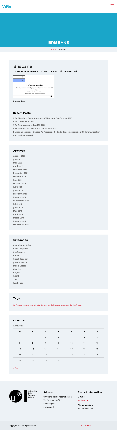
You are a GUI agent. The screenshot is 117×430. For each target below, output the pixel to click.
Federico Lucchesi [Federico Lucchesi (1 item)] (29, 305)
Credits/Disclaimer (85, 425)
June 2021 (18, 180)
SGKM (16, 276)
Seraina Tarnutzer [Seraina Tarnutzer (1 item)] (76, 305)
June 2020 (18, 190)
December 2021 (20, 173)
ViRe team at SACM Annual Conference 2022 (35, 128)
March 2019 (18, 217)
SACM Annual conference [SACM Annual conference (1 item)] (60, 305)
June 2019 (18, 207)
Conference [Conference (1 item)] (17, 305)
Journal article (20, 262)
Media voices (19, 265)
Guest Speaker (20, 259)
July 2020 (17, 187)
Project (16, 272)
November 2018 (20, 224)
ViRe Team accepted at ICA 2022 (29, 125)
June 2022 (18, 159)
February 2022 (20, 169)
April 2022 (18, 166)
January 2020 (19, 197)
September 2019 (21, 200)
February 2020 (20, 193)
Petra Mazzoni (31, 71)
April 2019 (18, 214)
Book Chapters (20, 248)
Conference (19, 252)
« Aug (15, 368)
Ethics (16, 255)
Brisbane (63, 49)
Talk (15, 279)
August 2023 (19, 156)
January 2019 (19, 221)
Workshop (18, 283)
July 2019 (17, 204)
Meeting (17, 269)
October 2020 (19, 183)
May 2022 (17, 162)
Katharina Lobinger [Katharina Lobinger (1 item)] (43, 305)
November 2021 (20, 176)
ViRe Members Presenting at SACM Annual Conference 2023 (42, 118)
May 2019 (17, 211)
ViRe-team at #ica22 (23, 121)
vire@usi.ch (83, 400)
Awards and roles (22, 245)
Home (53, 49)
